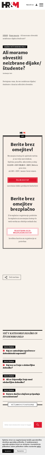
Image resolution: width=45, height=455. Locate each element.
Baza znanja (14, 35)
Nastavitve (20, 451)
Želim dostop (22, 180)
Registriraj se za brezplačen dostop (22, 231)
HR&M (5, 35)
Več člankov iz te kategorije (22, 405)
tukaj (39, 446)
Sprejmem (8, 451)
